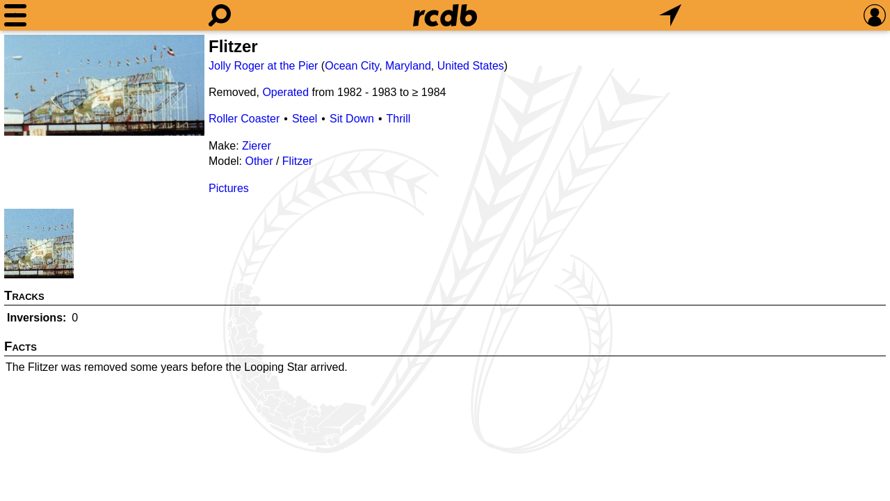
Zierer (256, 146)
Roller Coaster (244, 119)
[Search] (220, 15)
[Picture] (104, 85)
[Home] (445, 15)
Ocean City (352, 66)
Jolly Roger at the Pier (263, 66)
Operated (285, 92)
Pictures (229, 188)
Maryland (408, 66)
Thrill (399, 119)
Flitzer (297, 161)
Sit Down (352, 119)
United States (470, 66)
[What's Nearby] (670, 15)
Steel (304, 119)
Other (259, 161)
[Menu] (15, 15)
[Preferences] (875, 15)
